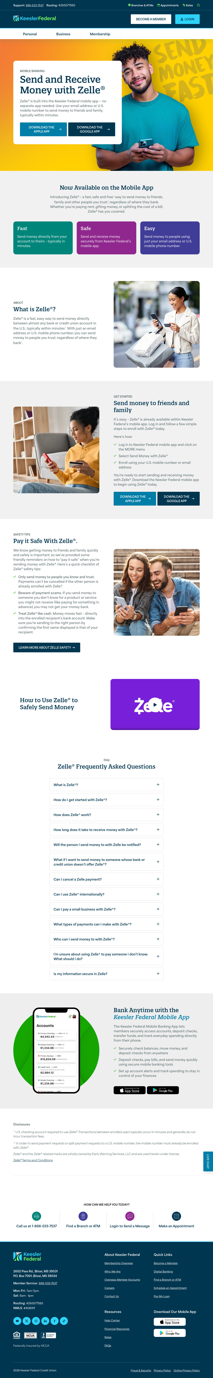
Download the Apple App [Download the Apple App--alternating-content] (133, 498)
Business (63, 33)
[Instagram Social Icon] (36, 1321)
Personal (30, 33)
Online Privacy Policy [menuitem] (187, 1370)
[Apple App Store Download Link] (177, 1322)
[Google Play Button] (177, 1333)
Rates (189, 5)
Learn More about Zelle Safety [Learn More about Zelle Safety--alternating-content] (45, 647)
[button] (198, 5)
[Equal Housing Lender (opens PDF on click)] (16, 1335)
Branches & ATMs (142, 5)
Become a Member (151, 19)
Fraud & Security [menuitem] (141, 1370)
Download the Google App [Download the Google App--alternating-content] (176, 498)
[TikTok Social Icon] (64, 1321)
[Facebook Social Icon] (55, 1321)
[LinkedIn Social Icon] (45, 1321)
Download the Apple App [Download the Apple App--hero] (41, 129)
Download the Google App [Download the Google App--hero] (90, 129)
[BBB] (48, 1335)
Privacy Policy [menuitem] (162, 1370)
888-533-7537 (35, 5)
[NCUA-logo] (30, 1335)
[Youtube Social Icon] (17, 1321)
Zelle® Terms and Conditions (33, 1160)
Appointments (170, 5)
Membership (100, 33)
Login (189, 19)
